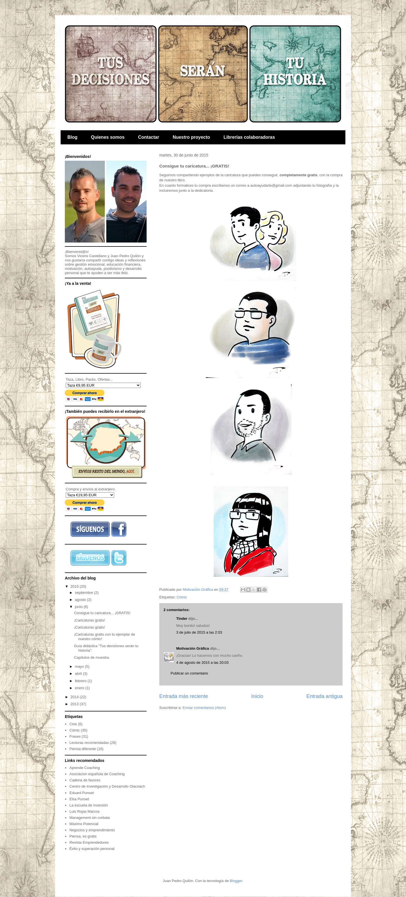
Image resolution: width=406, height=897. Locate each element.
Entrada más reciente (183, 696)
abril (79, 673)
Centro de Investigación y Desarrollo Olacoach (107, 786)
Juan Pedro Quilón (126, 256)
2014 (75, 697)
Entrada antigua (324, 696)
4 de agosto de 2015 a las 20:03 (202, 662)
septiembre (84, 592)
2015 (75, 586)
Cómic (181, 597)
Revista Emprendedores (89, 842)
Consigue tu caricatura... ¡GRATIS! (102, 613)
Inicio (257, 696)
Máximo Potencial (83, 824)
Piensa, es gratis (82, 836)
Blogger (236, 881)
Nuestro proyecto (191, 137)
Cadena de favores (84, 780)
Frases (75, 736)
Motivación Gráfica (192, 648)
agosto (81, 600)
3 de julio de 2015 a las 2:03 (199, 632)
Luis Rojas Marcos (84, 811)
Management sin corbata (89, 818)
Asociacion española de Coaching (97, 774)
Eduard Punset (81, 793)
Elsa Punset (79, 799)
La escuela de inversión (88, 805)
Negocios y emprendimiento (92, 830)
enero (80, 688)
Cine (73, 724)
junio (79, 607)
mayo (80, 666)
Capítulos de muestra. (92, 657)
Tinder (181, 618)
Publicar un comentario (189, 673)
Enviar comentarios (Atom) (204, 708)
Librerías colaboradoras (249, 137)
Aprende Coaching (84, 768)
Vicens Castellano (92, 256)
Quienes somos (108, 137)
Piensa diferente (82, 749)
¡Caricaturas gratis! (89, 620)
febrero (81, 681)
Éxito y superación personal (91, 849)
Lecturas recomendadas (89, 742)
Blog (72, 137)
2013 (75, 704)
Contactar (148, 137)
